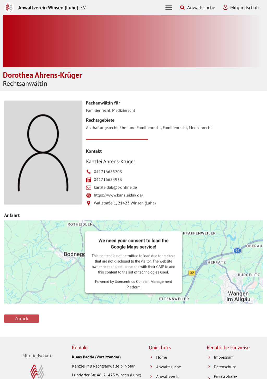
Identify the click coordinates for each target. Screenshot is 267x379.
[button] (168, 7)
